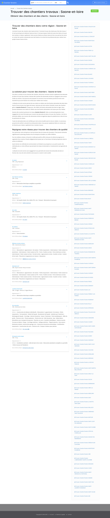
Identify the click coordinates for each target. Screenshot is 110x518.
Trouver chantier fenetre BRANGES (84, 190)
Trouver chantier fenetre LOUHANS (84, 78)
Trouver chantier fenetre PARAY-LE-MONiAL (84, 51)
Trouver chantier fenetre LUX (83, 290)
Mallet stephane (27, 203)
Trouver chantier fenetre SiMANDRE (85, 318)
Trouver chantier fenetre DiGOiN (84, 60)
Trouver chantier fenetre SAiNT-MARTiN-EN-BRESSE (85, 258)
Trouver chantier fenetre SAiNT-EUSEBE (86, 427)
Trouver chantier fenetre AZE (83, 496)
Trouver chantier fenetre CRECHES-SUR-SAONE (85, 159)
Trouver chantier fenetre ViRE (83, 454)
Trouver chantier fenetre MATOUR (84, 417)
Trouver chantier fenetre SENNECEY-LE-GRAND (85, 147)
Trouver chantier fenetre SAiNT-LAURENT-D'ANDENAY (83, 487)
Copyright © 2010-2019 (41, 514)
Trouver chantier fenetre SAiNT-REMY (85, 92)
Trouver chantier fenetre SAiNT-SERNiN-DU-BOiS (85, 268)
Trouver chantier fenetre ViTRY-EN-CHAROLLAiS (84, 432)
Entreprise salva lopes (28, 347)
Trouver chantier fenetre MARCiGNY (85, 243)
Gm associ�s (26, 329)
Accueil (12, 8)
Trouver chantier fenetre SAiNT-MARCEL (86, 96)
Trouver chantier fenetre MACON (84, 32)
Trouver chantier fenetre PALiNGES (84, 332)
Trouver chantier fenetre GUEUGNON (85, 64)
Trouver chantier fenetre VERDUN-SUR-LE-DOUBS (85, 443)
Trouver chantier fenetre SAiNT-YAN (85, 482)
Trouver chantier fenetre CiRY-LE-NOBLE (86, 180)
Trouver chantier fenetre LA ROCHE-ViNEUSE (84, 363)
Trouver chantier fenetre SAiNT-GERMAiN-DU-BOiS (83, 238)
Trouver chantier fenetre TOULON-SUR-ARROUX (85, 312)
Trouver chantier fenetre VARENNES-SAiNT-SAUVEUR (84, 412)
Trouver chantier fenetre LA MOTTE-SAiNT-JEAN (84, 402)
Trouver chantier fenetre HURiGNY (84, 273)
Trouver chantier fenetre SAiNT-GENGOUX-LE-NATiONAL (83, 473)
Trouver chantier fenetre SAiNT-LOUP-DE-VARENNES (85, 422)
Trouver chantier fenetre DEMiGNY (84, 285)
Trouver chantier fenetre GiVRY (83, 128)
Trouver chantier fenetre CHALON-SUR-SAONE (85, 27)
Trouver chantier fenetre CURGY (84, 468)
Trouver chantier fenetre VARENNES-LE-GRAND (85, 185)
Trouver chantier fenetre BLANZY (84, 74)
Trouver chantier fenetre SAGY (83, 397)
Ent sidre (25, 219)
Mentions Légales (60, 514)
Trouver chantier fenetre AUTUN (84, 46)
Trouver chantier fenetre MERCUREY (85, 393)
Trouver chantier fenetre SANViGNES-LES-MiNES (84, 119)
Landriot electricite (27, 298)
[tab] (40, 161)
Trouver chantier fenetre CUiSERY (84, 322)
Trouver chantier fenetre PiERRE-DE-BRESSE (84, 219)
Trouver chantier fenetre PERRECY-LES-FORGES (85, 294)
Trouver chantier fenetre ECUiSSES (84, 277)
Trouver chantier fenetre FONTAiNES (85, 214)
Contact (70, 514)
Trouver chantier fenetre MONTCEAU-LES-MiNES (85, 41)
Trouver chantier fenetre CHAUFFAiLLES (86, 124)
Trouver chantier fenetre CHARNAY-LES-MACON (85, 69)
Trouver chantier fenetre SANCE (84, 248)
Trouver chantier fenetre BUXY (83, 198)
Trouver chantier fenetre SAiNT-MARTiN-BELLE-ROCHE (85, 368)
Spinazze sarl (26, 281)
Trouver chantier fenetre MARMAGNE (85, 383)
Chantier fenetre (9, 2)
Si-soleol (25, 169)
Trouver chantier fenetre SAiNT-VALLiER (86, 56)
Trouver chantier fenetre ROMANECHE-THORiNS (85, 252)
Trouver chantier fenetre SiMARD (84, 478)
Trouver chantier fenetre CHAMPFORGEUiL (81, 203)
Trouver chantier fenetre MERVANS (84, 358)
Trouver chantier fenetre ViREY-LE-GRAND (84, 388)
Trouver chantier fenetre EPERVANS (85, 308)
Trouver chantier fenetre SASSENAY (84, 340)
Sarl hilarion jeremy (28, 186)
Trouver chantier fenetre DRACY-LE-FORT (84, 374)
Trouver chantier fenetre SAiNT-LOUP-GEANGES (85, 345)
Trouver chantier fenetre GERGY (84, 168)
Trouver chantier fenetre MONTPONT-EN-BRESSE (85, 449)
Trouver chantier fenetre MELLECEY (84, 407)
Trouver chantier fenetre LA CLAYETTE (85, 234)
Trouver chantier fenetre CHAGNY (84, 100)
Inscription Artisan (99, 2)
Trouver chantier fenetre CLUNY (84, 114)
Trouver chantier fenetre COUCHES (84, 350)
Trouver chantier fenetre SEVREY (84, 336)
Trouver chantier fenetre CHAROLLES (85, 164)
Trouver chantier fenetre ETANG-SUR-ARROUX (85, 229)
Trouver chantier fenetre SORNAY (84, 224)
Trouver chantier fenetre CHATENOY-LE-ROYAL (85, 87)
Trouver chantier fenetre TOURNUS (84, 82)
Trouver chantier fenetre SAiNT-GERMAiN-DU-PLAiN (83, 209)
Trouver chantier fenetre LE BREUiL (84, 138)
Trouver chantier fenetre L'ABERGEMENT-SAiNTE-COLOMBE (83, 459)
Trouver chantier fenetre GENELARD (85, 354)
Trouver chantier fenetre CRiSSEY (84, 176)
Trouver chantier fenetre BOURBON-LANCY (84, 109)
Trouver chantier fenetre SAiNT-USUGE (85, 492)
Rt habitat (25, 236)
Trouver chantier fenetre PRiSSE (84, 281)
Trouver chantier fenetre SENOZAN (84, 464)
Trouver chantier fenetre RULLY (84, 304)
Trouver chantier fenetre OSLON (84, 379)
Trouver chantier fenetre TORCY (84, 142)
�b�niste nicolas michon (29, 259)
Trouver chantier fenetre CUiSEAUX (84, 263)
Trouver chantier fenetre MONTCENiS (85, 194)
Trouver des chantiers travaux (24, 8)
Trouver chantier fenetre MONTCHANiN (86, 105)
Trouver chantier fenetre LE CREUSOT (85, 36)
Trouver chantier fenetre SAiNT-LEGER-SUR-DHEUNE (85, 326)
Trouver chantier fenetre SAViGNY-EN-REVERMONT (85, 437)
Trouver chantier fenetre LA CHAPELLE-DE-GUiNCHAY (85, 133)
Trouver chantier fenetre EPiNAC (84, 172)
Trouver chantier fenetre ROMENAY (84, 299)
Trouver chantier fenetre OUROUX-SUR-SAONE (85, 153)
